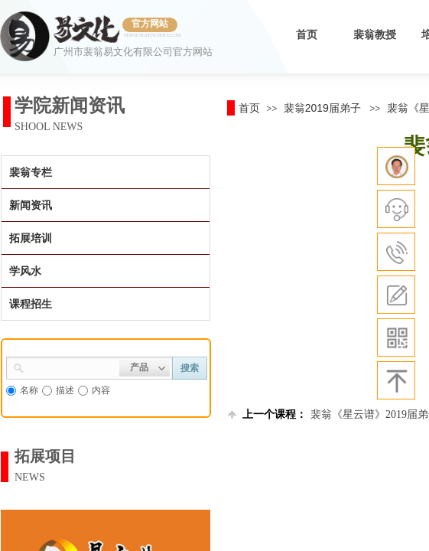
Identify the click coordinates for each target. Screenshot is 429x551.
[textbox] (72, 367)
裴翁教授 (374, 35)
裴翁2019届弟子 (322, 108)
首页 (306, 35)
